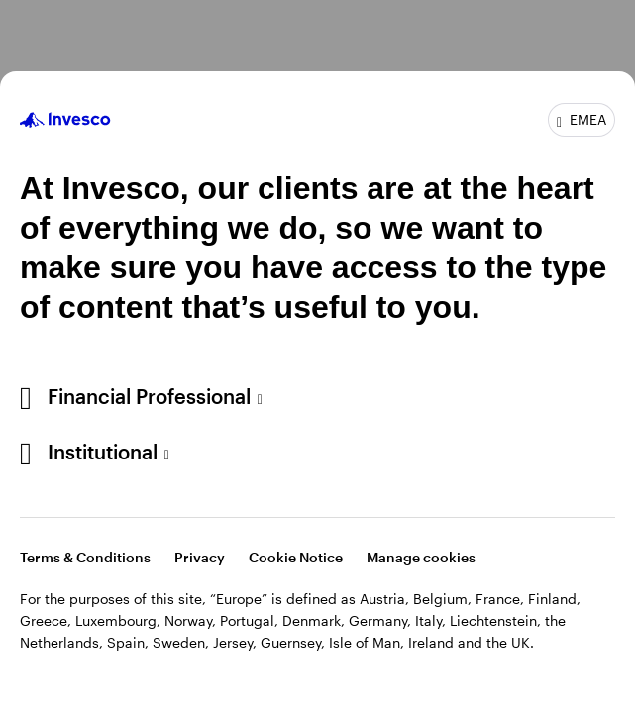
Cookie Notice (296, 557)
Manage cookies (421, 557)
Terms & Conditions (85, 557)
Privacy (199, 557)
